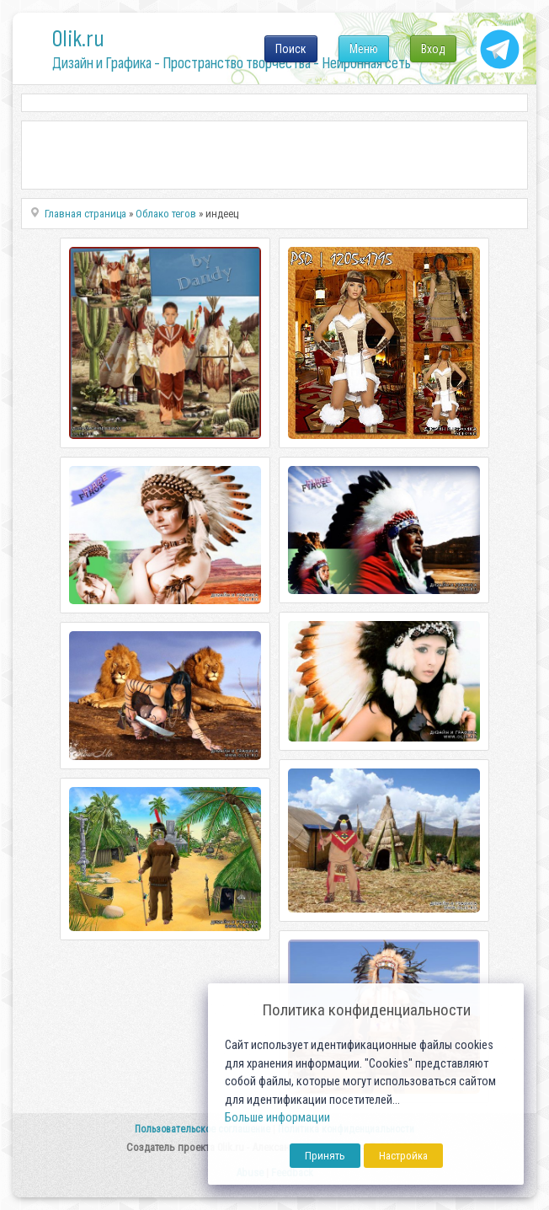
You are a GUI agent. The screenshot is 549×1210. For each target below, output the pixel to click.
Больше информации (277, 1118)
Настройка (403, 1155)
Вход (433, 49)
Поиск (290, 49)
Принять (325, 1155)
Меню (363, 49)
